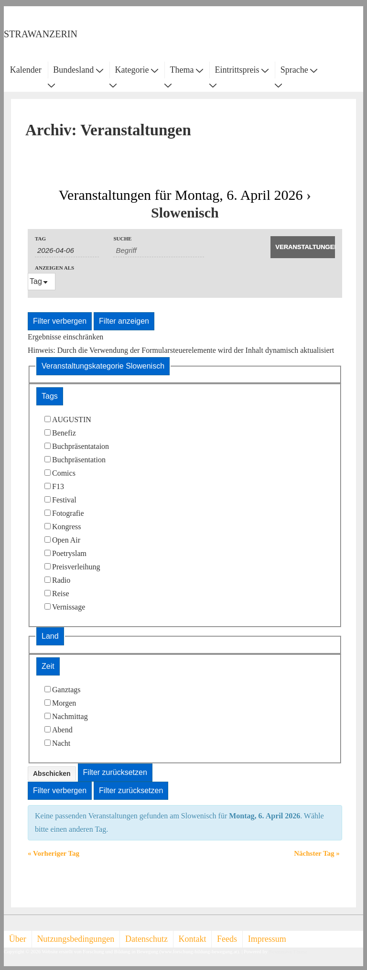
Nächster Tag (317, 853)
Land (50, 636)
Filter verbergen (59, 321)
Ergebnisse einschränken (65, 337)
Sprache (299, 70)
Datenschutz (146, 939)
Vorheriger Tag (53, 853)
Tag (40, 238)
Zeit (48, 666)
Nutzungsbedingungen (75, 939)
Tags (50, 396)
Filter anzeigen (124, 321)
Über (17, 939)
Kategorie (136, 70)
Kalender (26, 70)
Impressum (267, 939)
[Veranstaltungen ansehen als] (41, 281)
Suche (122, 238)
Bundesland (78, 70)
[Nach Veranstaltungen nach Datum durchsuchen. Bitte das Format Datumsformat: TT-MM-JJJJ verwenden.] (67, 250)
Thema (186, 70)
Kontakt (192, 939)
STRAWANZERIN (40, 34)
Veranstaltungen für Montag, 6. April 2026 (181, 195)
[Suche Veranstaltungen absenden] (302, 247)
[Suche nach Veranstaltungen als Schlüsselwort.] (158, 250)
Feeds (227, 939)
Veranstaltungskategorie (103, 366)
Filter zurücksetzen (115, 772)
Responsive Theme (288, 951)
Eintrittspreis (242, 70)
